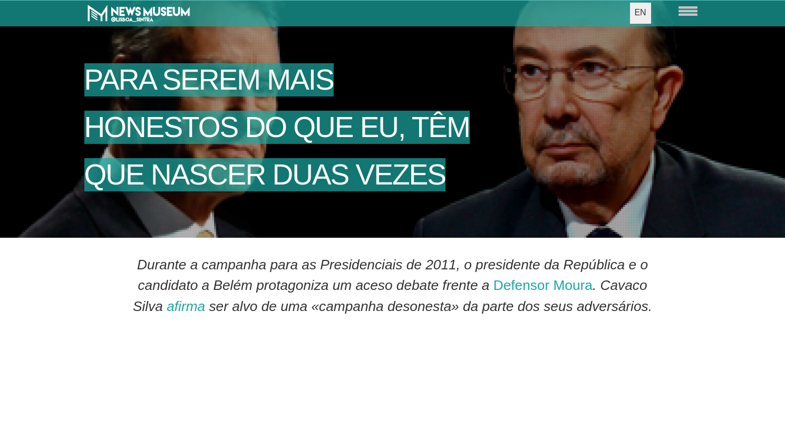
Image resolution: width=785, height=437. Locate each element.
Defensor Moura (543, 285)
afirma (186, 306)
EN (640, 12)
